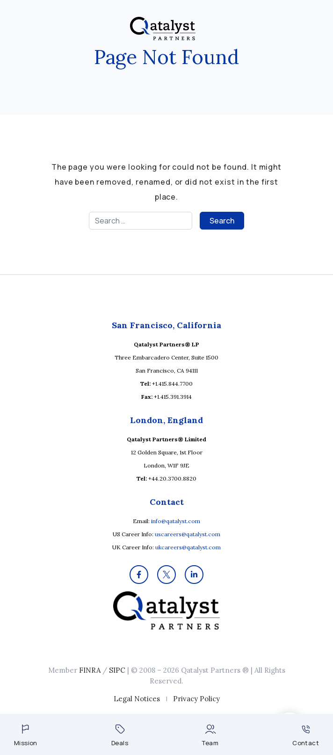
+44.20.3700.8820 (172, 478)
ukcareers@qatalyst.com (188, 547)
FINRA (90, 670)
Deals (119, 735)
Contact (305, 736)
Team (210, 735)
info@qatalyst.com (175, 521)
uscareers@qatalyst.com (187, 534)
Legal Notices (137, 698)
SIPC (117, 670)
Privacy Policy (196, 698)
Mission (25, 735)
